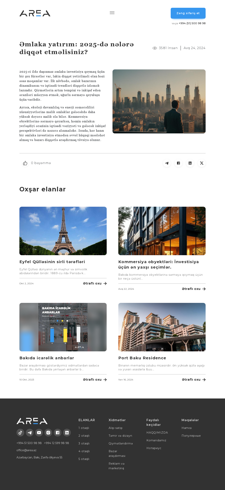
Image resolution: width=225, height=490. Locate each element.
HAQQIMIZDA (157, 432)
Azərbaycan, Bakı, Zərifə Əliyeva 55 (39, 457)
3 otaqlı (84, 443)
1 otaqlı (84, 428)
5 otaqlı (84, 459)
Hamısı (187, 428)
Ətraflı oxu (95, 283)
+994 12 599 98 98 (56, 443)
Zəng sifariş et (188, 13)
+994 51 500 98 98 (29, 443)
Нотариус (153, 448)
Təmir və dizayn (120, 435)
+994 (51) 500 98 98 (189, 23)
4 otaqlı (84, 451)
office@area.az (26, 450)
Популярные (191, 435)
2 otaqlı (84, 435)
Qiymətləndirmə (121, 443)
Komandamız (156, 440)
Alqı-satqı (116, 428)
